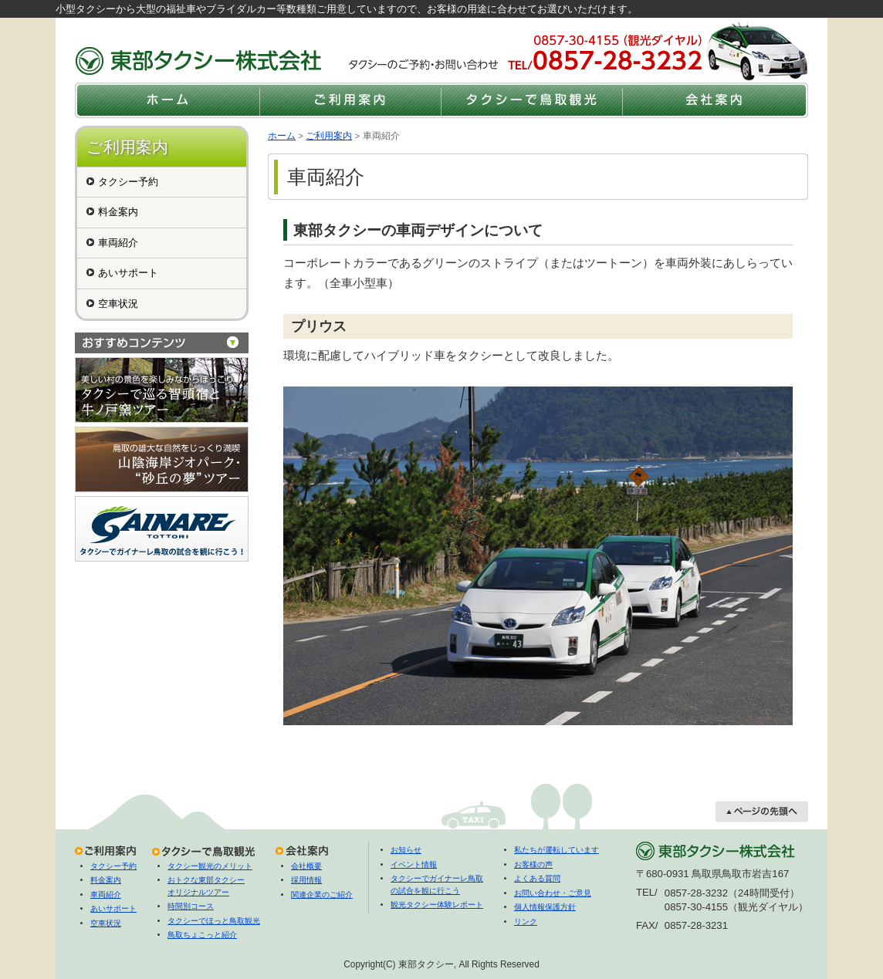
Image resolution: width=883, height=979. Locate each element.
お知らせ (406, 850)
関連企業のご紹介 (322, 894)
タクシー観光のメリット (209, 866)
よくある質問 (537, 878)
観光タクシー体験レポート (437, 904)
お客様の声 (533, 864)
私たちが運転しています (556, 850)
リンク (525, 921)
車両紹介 (118, 242)
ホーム (282, 135)
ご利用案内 (329, 135)
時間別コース (190, 906)
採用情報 (306, 880)
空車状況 (118, 303)
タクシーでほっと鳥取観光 (213, 921)
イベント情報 (414, 864)
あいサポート (128, 273)
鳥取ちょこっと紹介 (202, 934)
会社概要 (306, 866)
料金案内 (118, 212)
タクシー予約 (128, 181)
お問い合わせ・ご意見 (552, 893)
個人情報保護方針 (545, 907)
